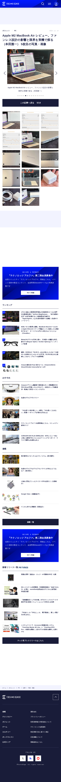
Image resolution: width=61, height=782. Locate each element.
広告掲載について (36, 737)
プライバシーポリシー (38, 717)
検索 (43, 4)
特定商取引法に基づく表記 (39, 732)
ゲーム (4, 727)
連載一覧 (30, 522)
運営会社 (33, 712)
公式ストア (6, 742)
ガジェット (6, 722)
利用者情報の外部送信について (41, 722)
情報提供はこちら (36, 742)
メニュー (49, 4)
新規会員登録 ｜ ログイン (56, 4)
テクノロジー (7, 717)
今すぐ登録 (30, 293)
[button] (5, 73)
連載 (4, 712)
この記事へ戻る (30, 103)
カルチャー (6, 732)
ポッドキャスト (8, 737)
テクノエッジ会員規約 (38, 727)
